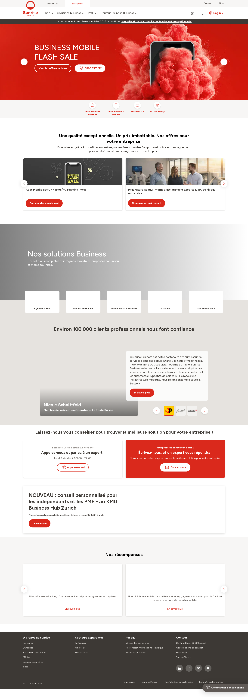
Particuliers (53, 3)
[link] (156, 21)
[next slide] (223, 61)
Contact (208, 3)
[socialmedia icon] (179, 668)
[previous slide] (24, 61)
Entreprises (78, 3)
